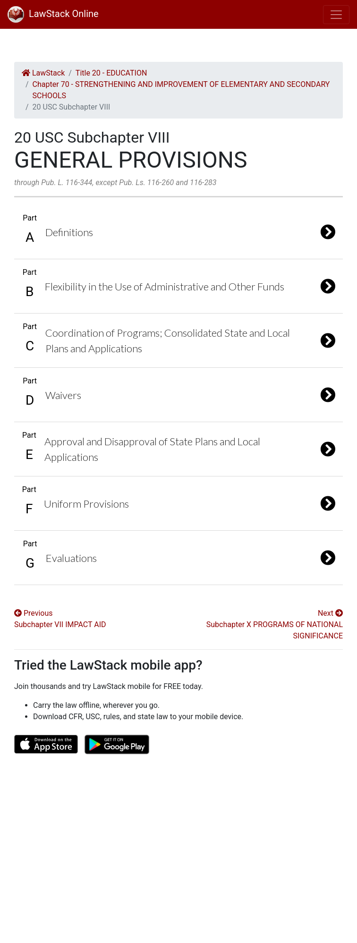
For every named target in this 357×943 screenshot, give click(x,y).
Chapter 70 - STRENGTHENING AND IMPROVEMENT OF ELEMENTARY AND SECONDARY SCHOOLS (181, 90)
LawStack (43, 72)
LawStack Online (53, 13)
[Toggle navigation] (336, 14)
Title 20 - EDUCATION (111, 72)
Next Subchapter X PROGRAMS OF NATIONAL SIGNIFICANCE (274, 624)
